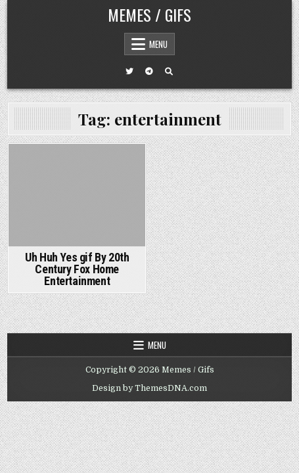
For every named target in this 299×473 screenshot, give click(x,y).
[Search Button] (168, 71)
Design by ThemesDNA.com (149, 388)
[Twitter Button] (129, 71)
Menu (158, 44)
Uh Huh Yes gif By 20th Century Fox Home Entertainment (77, 269)
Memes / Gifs (149, 14)
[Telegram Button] (149, 71)
